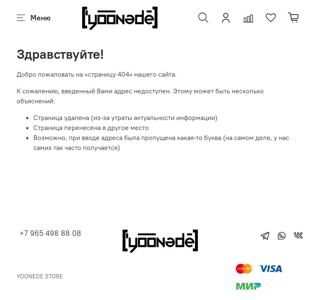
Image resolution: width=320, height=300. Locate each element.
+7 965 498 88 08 (50, 233)
